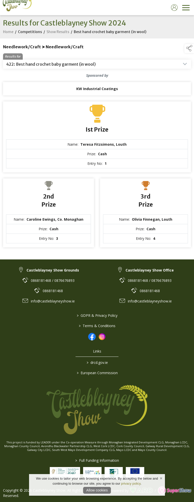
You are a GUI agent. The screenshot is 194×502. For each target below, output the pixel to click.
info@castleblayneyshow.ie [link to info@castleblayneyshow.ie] (53, 301)
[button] (189, 48)
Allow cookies (97, 490)
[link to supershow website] (174, 490)
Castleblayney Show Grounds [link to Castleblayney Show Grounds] (53, 270)
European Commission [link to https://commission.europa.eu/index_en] (97, 373)
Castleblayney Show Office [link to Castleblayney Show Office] (150, 270)
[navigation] (186, 7)
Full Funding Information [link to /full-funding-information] (97, 460)
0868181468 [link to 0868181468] (53, 290)
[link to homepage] (16, 7)
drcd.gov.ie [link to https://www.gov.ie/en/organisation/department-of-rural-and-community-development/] (97, 362)
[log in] (174, 8)
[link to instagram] (102, 336)
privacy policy (130, 483)
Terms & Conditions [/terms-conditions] (97, 326)
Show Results (57, 34)
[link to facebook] (92, 336)
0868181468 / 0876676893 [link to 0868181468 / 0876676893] (53, 280)
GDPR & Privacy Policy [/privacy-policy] (97, 315)
